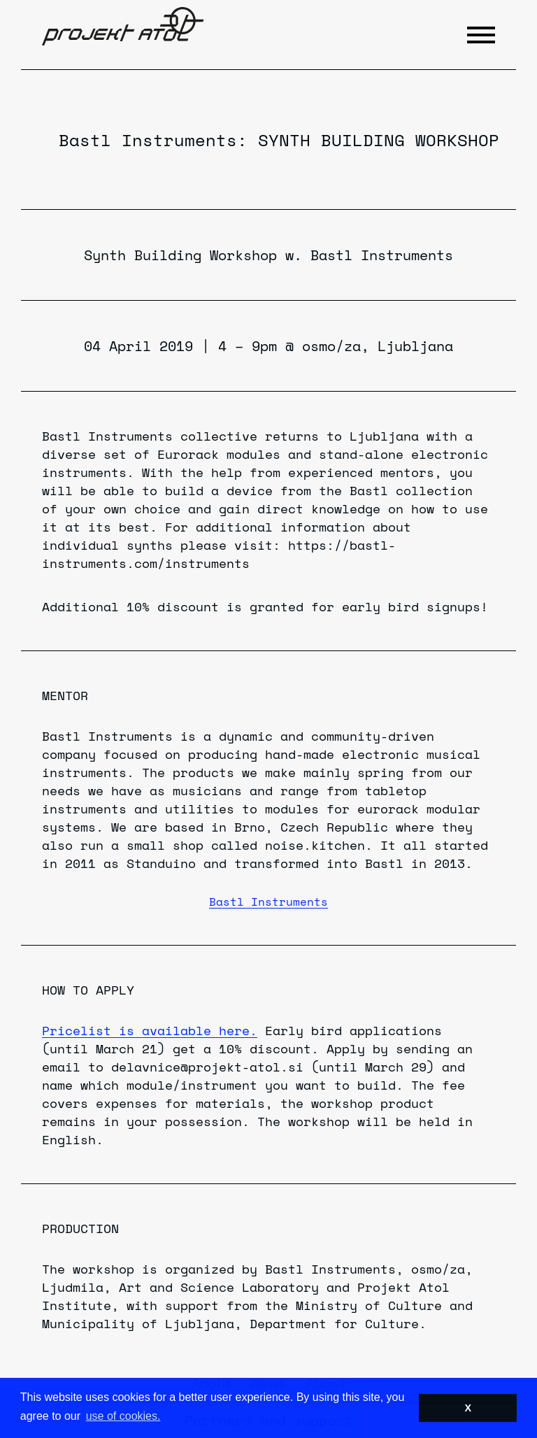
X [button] (467, 1408)
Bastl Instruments (148, 139)
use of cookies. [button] (123, 1416)
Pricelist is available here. (149, 1030)
